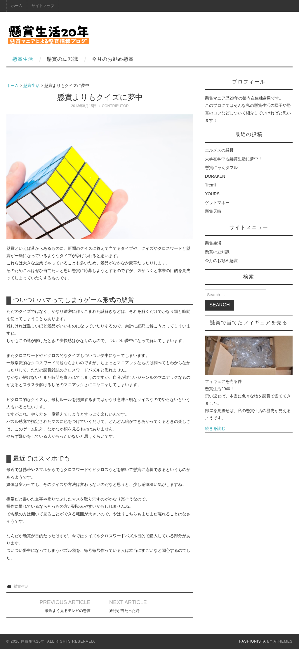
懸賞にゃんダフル (221, 167)
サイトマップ (43, 6)
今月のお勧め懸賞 (113, 59)
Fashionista (252, 641)
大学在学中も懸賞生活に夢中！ (233, 158)
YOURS (212, 193)
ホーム (16, 6)
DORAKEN (215, 176)
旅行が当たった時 (124, 611)
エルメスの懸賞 (219, 150)
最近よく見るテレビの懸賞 (68, 611)
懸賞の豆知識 (62, 59)
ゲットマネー (217, 202)
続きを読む (215, 428)
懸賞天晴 (213, 211)
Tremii (210, 185)
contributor (115, 106)
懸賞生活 (22, 59)
